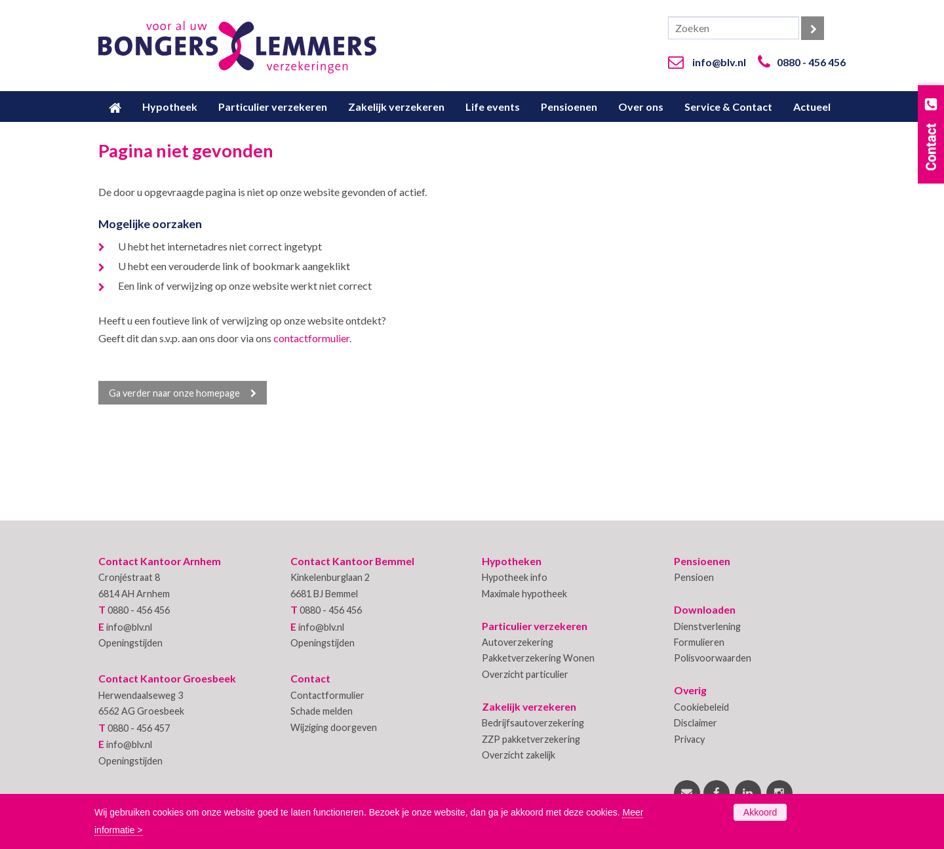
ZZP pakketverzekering (531, 739)
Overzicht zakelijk (518, 754)
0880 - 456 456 (811, 62)
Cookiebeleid (701, 707)
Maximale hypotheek (524, 593)
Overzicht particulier (525, 674)
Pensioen (694, 577)
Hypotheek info (514, 577)
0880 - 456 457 (139, 728)
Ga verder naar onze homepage (174, 393)
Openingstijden (130, 642)
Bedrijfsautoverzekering (533, 722)
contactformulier (311, 338)
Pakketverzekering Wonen (538, 657)
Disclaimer (695, 722)
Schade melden (321, 711)
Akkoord (760, 812)
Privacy (689, 739)
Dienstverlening (707, 626)
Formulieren (699, 642)
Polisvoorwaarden (712, 657)
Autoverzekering (517, 642)
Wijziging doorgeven (333, 727)
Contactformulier (327, 695)
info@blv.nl (719, 62)
